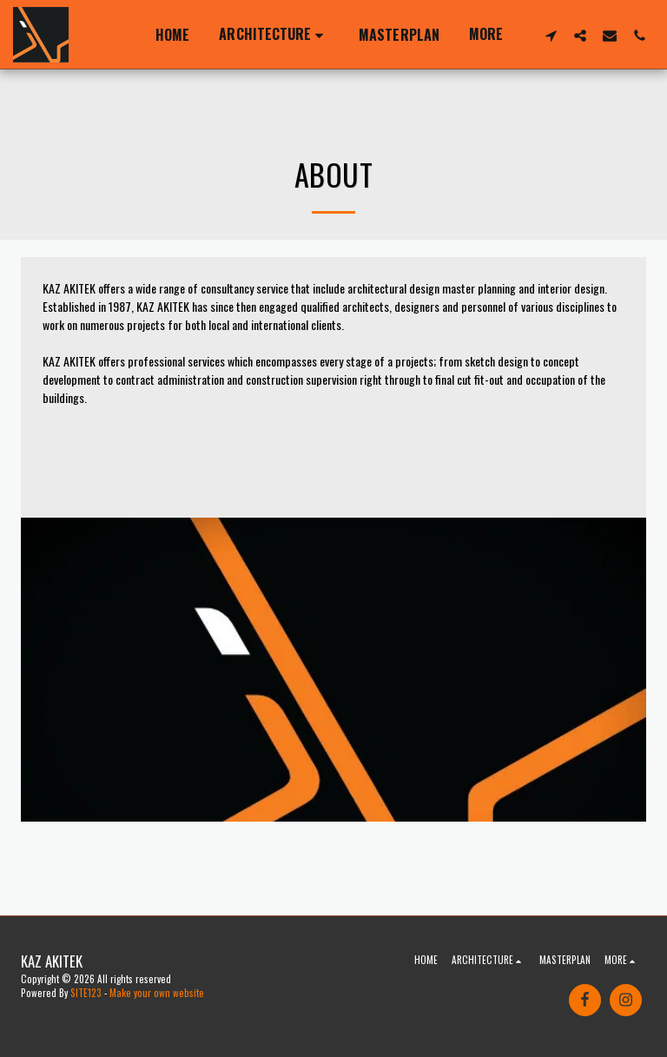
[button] (274, 34)
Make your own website (156, 993)
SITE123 (86, 993)
